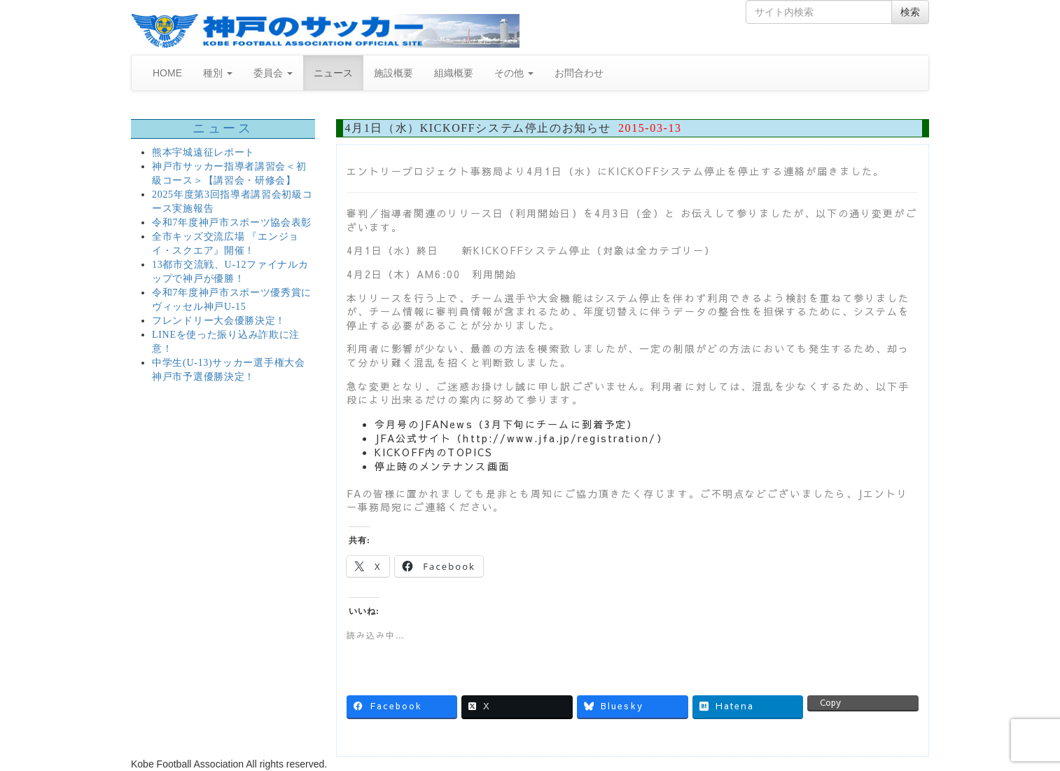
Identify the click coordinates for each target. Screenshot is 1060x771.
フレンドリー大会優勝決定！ (219, 320)
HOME (167, 73)
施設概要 (393, 73)
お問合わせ (579, 73)
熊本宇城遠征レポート (203, 152)
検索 (910, 12)
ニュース (333, 73)
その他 (514, 73)
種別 (217, 73)
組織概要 (453, 73)
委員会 (273, 73)
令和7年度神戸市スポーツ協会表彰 (232, 222)
